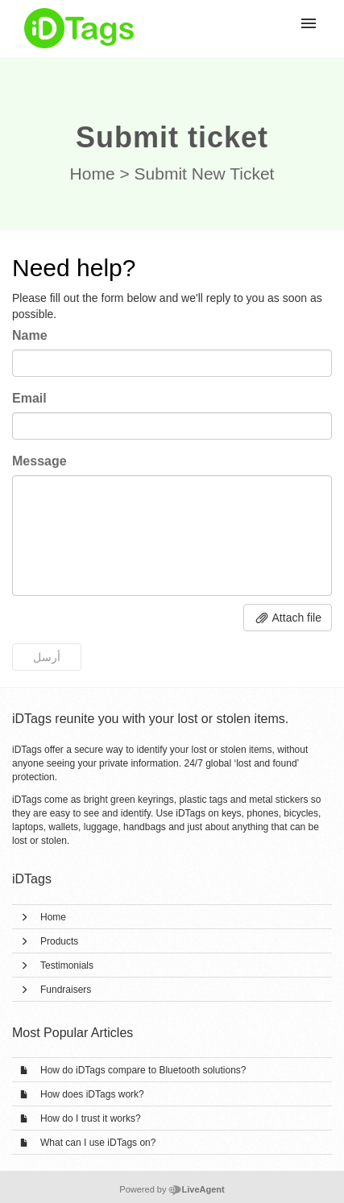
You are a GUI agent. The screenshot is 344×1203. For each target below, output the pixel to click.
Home (92, 173)
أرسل (46, 657)
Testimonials (66, 965)
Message (39, 461)
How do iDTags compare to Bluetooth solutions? (143, 1070)
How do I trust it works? (90, 1118)
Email (29, 398)
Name (30, 335)
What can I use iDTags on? (97, 1142)
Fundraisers (65, 989)
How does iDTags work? (92, 1094)
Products (59, 941)
